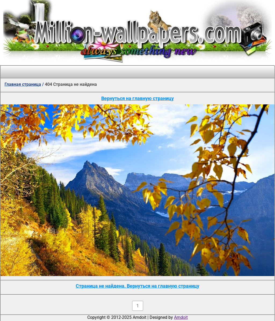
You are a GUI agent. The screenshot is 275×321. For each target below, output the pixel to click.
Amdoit (181, 317)
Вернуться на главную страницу (137, 98)
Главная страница (23, 84)
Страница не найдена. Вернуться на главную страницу (137, 286)
